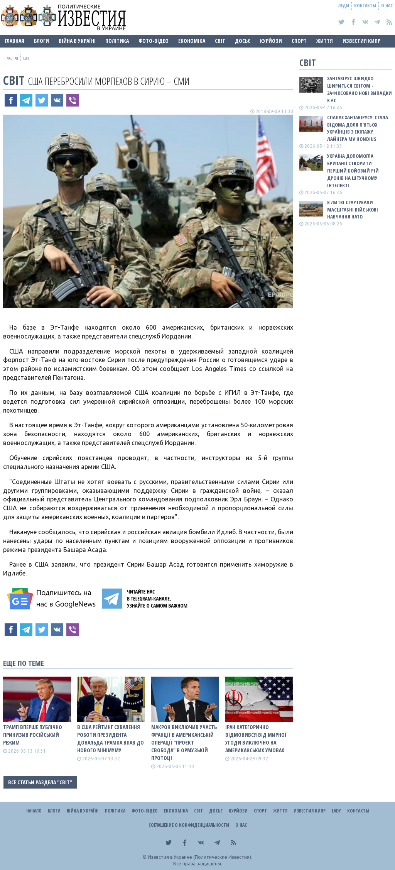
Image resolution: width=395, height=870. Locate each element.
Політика (117, 40)
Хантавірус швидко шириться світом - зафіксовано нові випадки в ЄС (359, 89)
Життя (324, 40)
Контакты (365, 5)
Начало (34, 810)
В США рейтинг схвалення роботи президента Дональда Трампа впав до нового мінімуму (110, 738)
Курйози (271, 40)
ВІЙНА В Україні (77, 40)
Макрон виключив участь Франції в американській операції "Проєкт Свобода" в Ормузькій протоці (184, 742)
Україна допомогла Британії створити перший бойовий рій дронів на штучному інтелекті (353, 170)
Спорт (299, 40)
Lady (336, 810)
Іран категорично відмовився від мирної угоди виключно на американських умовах (256, 738)
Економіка (191, 40)
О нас (387, 5)
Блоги (41, 40)
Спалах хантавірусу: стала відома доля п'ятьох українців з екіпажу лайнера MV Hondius (357, 128)
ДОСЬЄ (242, 40)
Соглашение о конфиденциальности (189, 825)
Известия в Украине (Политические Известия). (200, 857)
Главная (14, 40)
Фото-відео (153, 40)
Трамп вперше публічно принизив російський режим (32, 734)
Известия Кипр (361, 40)
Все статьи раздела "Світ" (40, 782)
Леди (343, 5)
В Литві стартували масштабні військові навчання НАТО (352, 209)
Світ (220, 40)
